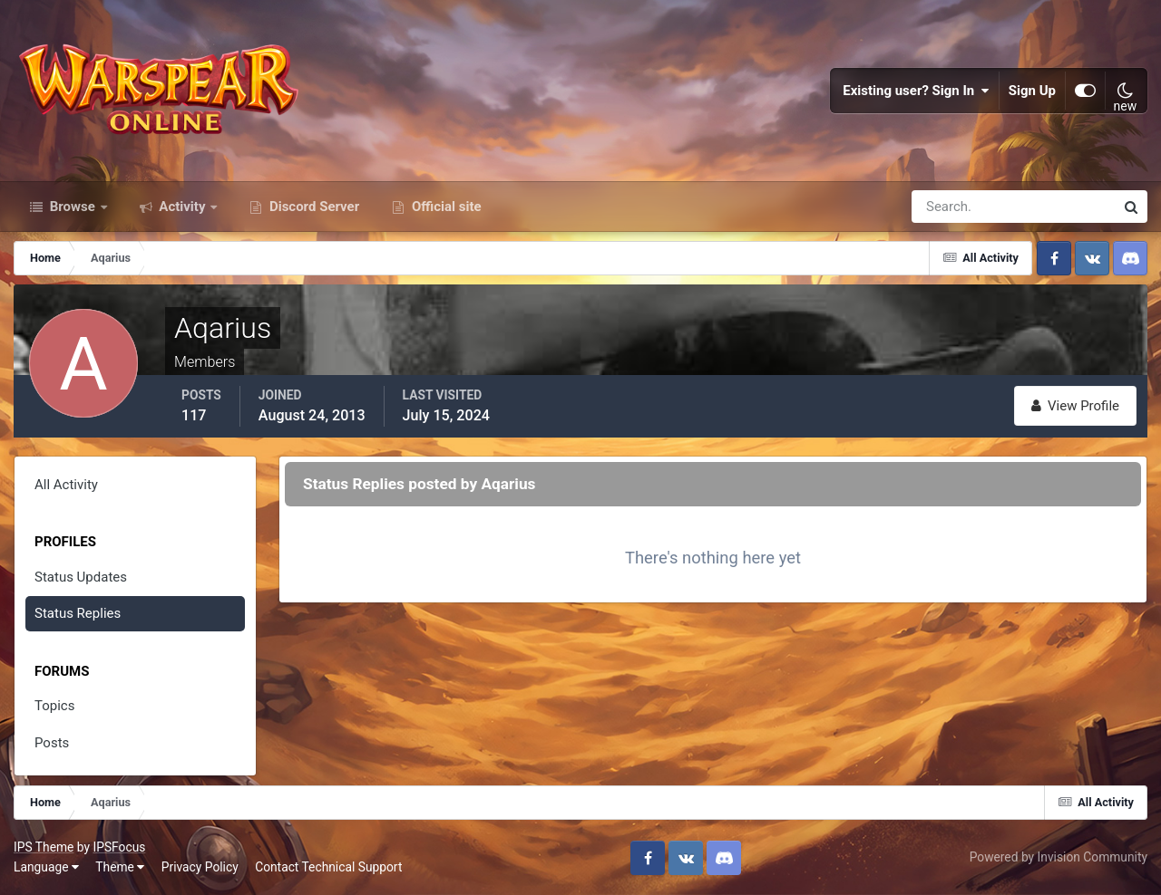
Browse (72, 206)
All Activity (66, 484)
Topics (54, 706)
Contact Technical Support (328, 867)
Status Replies (77, 613)
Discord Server (312, 206)
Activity (183, 206)
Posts (51, 743)
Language (46, 867)
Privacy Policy (200, 867)
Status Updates (80, 577)
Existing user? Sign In (916, 91)
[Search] (951, 206)
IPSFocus (119, 847)
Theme (119, 867)
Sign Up (1032, 90)
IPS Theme (43, 847)
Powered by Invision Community (1058, 857)
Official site (444, 206)
